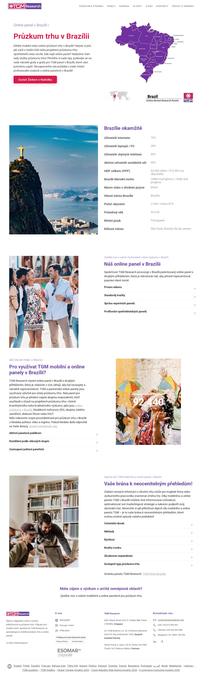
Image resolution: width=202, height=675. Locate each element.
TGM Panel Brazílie (154, 574)
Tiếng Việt (72, 665)
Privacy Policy (62, 641)
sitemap (188, 665)
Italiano (83, 665)
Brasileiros (133, 665)
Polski (26, 665)
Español (35, 665)
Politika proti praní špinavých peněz (71, 637)
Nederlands (175, 665)
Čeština (92, 665)
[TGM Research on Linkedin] (154, 641)
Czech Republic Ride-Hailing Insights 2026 (114, 670)
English (18, 665)
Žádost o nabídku (183, 6)
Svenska (113, 665)
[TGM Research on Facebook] (163, 641)
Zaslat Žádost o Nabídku (35, 79)
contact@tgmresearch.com (171, 620)
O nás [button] (149, 6)
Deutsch (102, 665)
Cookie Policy (77, 641)
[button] (150, 288)
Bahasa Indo (59, 665)
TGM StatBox (47, 670)
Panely (111, 6)
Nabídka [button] (124, 6)
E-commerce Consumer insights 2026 (159, 670)
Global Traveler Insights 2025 (73, 670)
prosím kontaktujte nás (43, 426)
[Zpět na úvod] (24, 6)
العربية (156, 665)
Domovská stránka (91, 6)
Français (46, 665)
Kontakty (162, 6)
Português (146, 665)
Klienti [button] (137, 6)
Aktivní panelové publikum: (148, 394)
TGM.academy (30, 670)
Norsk (164, 665)
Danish (123, 665)
